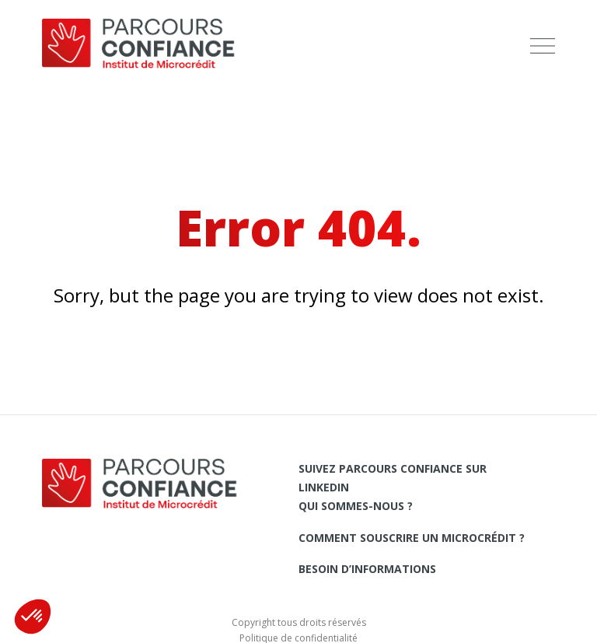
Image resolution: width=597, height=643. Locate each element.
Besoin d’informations (367, 568)
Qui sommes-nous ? (355, 505)
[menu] (542, 46)
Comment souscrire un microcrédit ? (411, 537)
